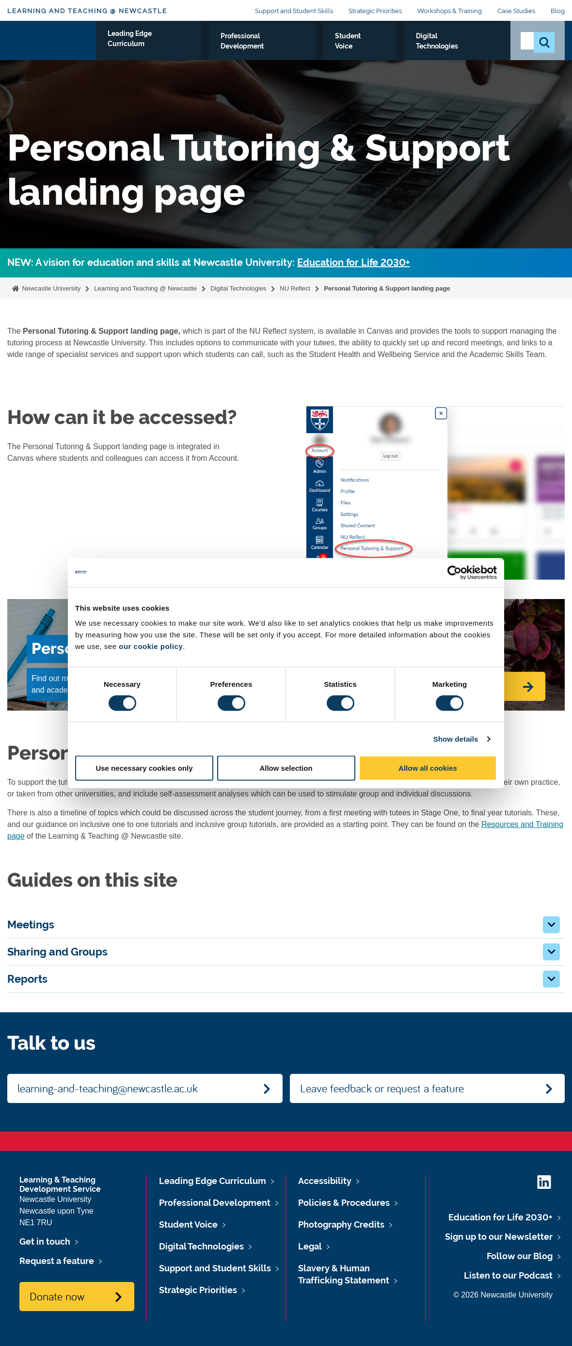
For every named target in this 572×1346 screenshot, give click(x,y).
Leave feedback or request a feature (382, 1088)
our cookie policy (151, 646)
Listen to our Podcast (508, 1275)
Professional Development (285, 47)
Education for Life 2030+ (353, 262)
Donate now (57, 1296)
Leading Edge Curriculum (172, 47)
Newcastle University (50, 288)
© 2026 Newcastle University (503, 1295)
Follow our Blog (520, 1256)
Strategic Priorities (375, 11)
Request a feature (56, 1261)
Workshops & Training (449, 11)
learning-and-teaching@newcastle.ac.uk (107, 1088)
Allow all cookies (427, 768)
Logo (51, 45)
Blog (558, 11)
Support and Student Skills (294, 11)
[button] (551, 924)
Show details (455, 738)
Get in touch (44, 1241)
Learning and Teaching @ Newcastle (87, 11)
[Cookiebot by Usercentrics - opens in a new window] (454, 572)
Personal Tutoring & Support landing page (387, 288)
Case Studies (516, 11)
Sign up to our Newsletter (499, 1237)
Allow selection (285, 768)
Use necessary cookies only (143, 768)
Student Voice (377, 47)
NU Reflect (295, 288)
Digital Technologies (457, 47)
